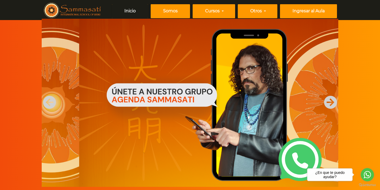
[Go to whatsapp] (367, 174)
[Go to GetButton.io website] (367, 184)
